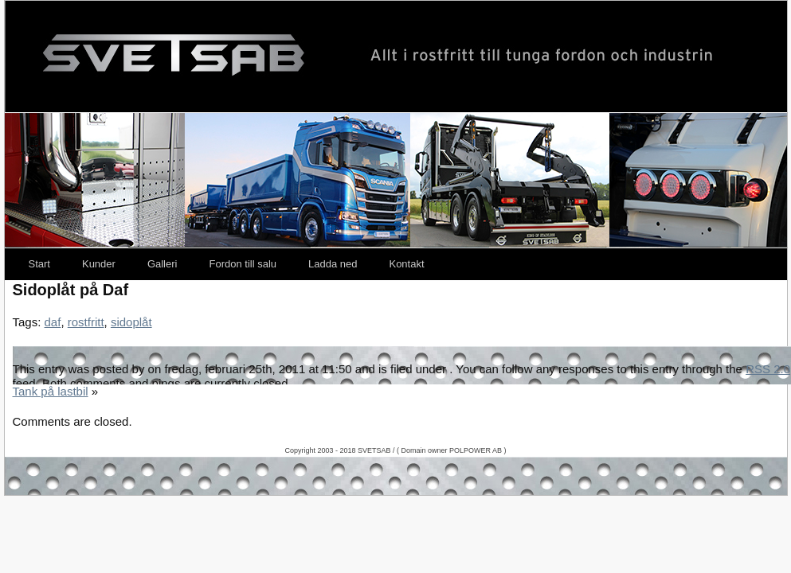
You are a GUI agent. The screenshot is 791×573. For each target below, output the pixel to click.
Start (39, 264)
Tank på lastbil (50, 391)
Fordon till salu (242, 264)
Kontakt (406, 264)
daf (53, 322)
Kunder (99, 264)
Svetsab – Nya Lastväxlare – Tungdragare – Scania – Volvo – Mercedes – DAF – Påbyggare (396, 56)
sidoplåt (131, 322)
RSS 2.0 (768, 369)
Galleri (162, 264)
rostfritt (86, 322)
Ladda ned (332, 264)
